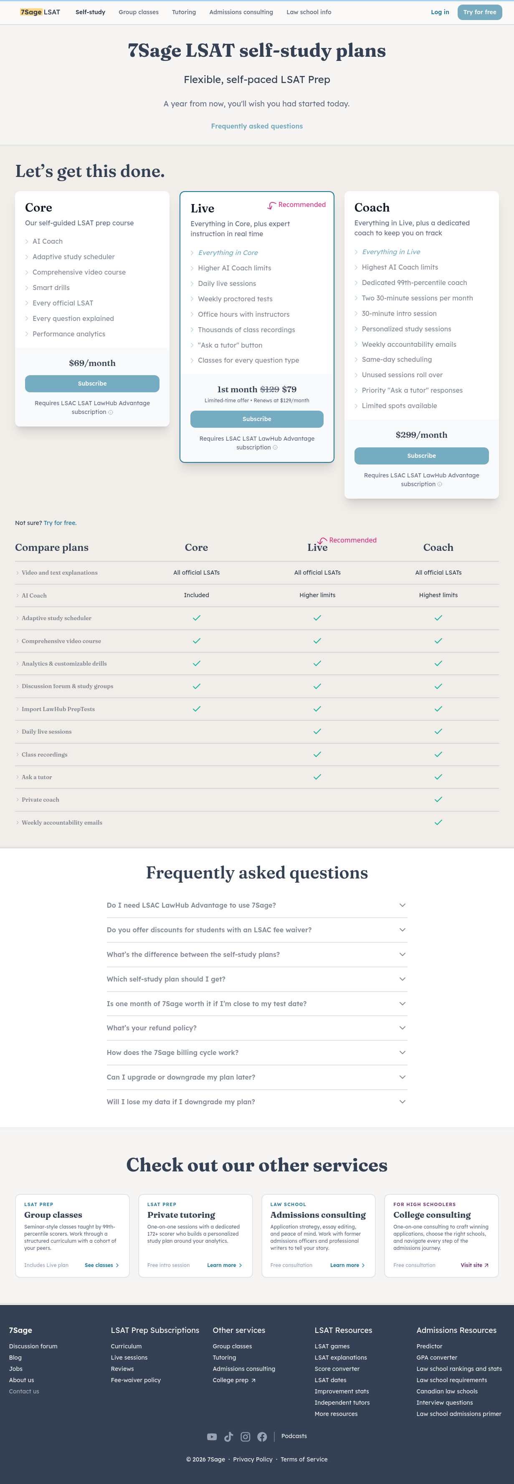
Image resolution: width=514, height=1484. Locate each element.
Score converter (337, 1369)
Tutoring (224, 1357)
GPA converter (437, 1357)
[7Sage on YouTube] (212, 1437)
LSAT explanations (341, 1357)
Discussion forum (33, 1346)
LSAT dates (331, 1380)
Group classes (232, 1346)
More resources (336, 1414)
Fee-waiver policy (136, 1380)
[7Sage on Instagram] (246, 1437)
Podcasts (294, 1436)
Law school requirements (452, 1380)
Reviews (122, 1369)
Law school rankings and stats (459, 1369)
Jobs (16, 1369)
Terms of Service (304, 1459)
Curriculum (126, 1346)
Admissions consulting (244, 1369)
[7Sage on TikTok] (229, 1437)
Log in (440, 12)
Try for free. (60, 523)
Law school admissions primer (459, 1414)
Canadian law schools (447, 1391)
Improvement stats (342, 1391)
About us (21, 1380)
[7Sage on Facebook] (262, 1437)
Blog (15, 1357)
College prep (235, 1380)
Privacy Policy (253, 1459)
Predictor (430, 1346)
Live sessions (129, 1357)
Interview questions (445, 1402)
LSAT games (332, 1346)
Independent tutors (342, 1402)
